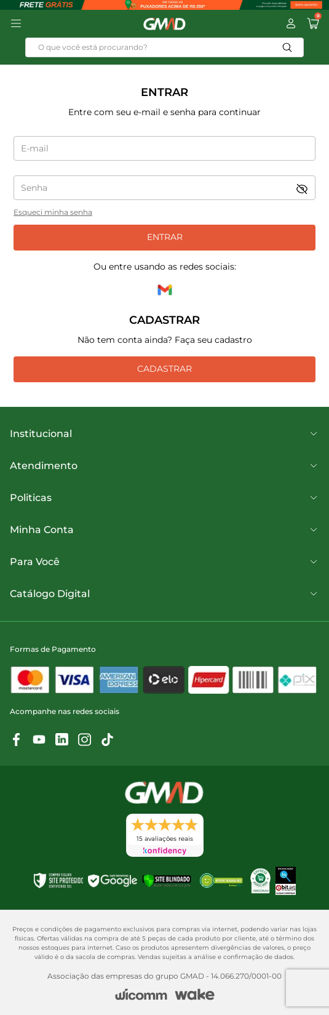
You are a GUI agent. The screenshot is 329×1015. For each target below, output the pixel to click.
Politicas (164, 498)
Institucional (164, 434)
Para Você (164, 562)
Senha (34, 187)
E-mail (35, 148)
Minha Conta (164, 530)
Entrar (165, 237)
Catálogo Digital (164, 594)
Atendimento (164, 466)
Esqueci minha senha (53, 212)
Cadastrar (164, 368)
